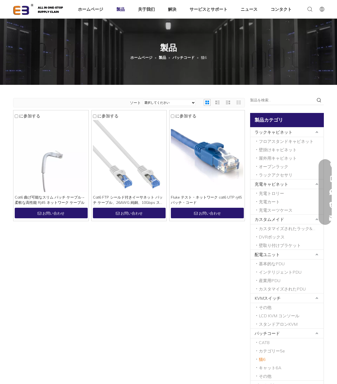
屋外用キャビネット (278, 158)
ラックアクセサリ (276, 175)
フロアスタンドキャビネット (286, 141)
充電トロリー (271, 193)
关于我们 (146, 9)
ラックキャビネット (274, 132)
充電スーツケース (276, 210)
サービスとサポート (208, 9)
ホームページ (90, 9)
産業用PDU (269, 280)
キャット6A (270, 367)
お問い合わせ (51, 213)
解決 (172, 9)
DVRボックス (272, 237)
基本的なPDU (272, 263)
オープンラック (273, 166)
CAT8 (264, 342)
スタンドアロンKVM (278, 324)
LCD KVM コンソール (279, 315)
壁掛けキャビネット (278, 149)
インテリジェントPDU (280, 272)
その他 (265, 307)
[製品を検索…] (282, 100)
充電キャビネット (271, 184)
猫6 (262, 359)
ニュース (249, 9)
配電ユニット (267, 254)
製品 (120, 9)
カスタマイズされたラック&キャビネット (291, 228)
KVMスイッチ (268, 298)
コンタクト (281, 9)
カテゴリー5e (272, 351)
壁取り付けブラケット (280, 245)
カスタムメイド (269, 219)
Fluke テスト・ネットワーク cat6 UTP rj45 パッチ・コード (206, 200)
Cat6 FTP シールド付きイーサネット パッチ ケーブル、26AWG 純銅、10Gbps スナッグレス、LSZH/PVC (128, 200)
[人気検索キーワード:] (319, 100)
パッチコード (267, 333)
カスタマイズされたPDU (282, 289)
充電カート (269, 201)
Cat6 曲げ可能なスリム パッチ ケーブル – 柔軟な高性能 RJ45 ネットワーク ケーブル (50, 200)
